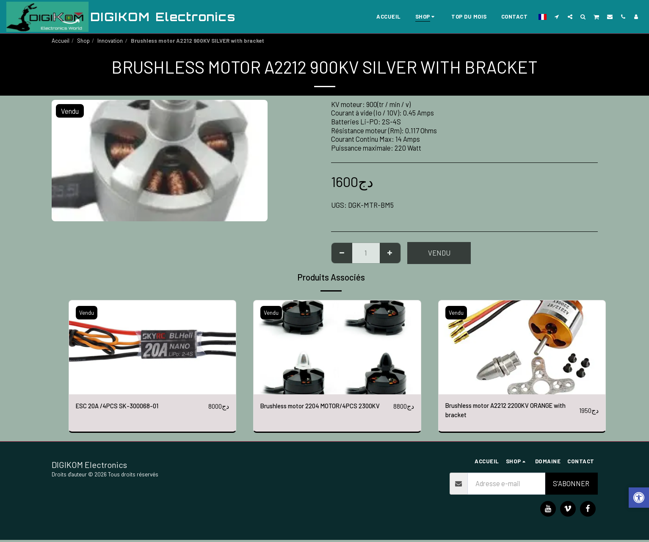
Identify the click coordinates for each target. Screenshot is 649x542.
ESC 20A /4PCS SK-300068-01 (121, 406)
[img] (152, 347)
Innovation (110, 40)
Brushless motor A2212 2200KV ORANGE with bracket (506, 411)
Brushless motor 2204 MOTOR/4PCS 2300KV (315, 411)
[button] (557, 16)
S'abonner (571, 485)
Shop (83, 40)
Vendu (439, 252)
